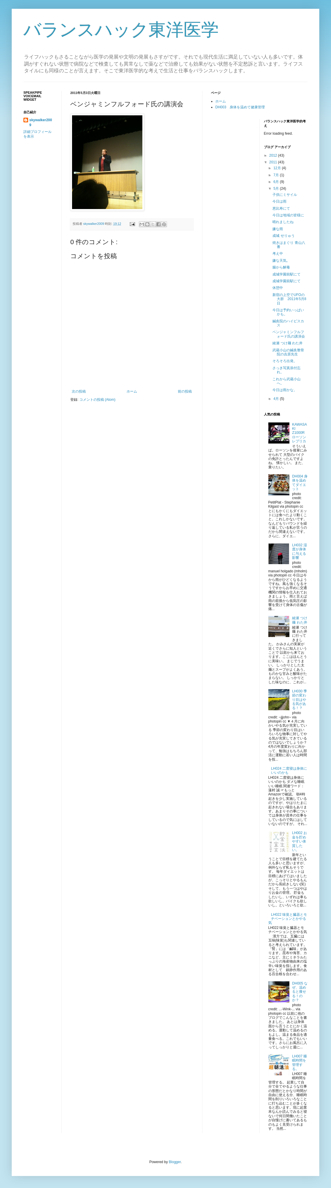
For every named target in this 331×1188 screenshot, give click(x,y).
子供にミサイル (284, 195)
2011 (273, 162)
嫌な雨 (277, 229)
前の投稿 (185, 391)
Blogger (175, 1162)
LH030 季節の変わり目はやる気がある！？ (299, 699)
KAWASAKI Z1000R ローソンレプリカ (300, 433)
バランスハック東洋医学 (121, 30)
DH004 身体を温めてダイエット (300, 482)
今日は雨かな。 (284, 390)
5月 (276, 188)
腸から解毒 (281, 267)
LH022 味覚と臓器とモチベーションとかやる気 (287, 919)
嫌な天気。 (281, 261)
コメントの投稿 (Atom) (97, 400)
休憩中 (277, 288)
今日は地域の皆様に (288, 215)
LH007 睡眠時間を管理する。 (299, 1062)
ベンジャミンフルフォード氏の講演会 (288, 334)
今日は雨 (279, 201)
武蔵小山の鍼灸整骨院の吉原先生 (288, 352)
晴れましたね (283, 222)
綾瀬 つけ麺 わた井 (287, 343)
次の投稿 (79, 391)
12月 (277, 168)
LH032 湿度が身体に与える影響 (299, 551)
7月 (276, 175)
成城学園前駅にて (286, 274)
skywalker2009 (94, 223)
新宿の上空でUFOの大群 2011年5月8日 (289, 299)
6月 (276, 182)
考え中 (277, 253)
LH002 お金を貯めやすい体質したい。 (299, 841)
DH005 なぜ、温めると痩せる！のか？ (300, 991)
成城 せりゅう (283, 236)
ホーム (132, 391)
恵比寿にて (281, 208)
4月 (276, 399)
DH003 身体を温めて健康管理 (240, 107)
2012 (273, 155)
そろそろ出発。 (284, 361)
